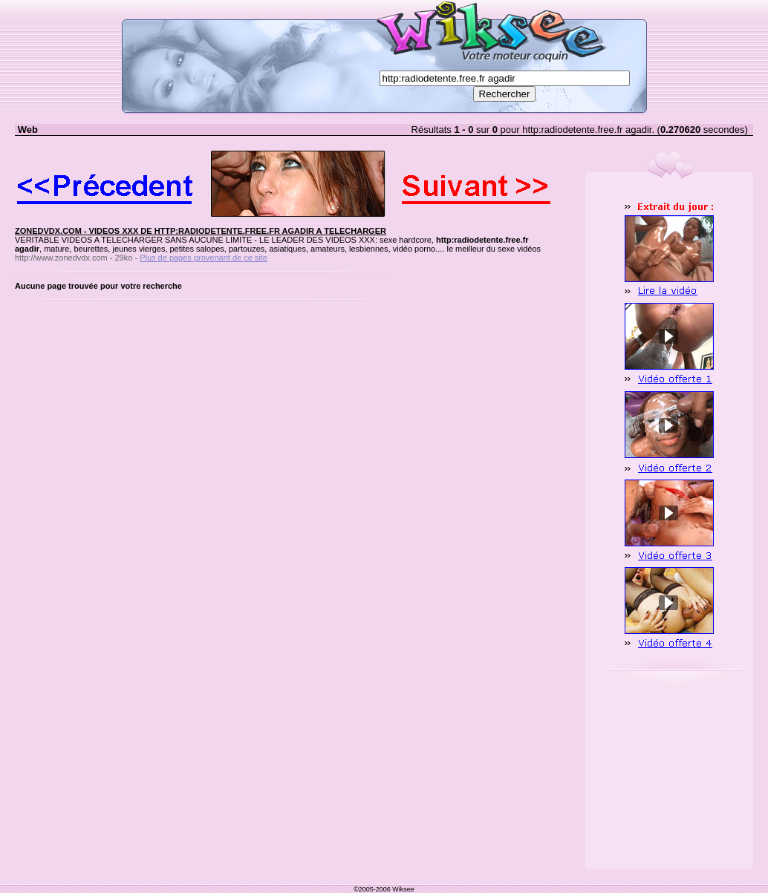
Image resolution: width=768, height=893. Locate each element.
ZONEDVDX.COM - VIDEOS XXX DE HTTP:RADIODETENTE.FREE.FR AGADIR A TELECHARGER (200, 230)
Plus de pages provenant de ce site (203, 257)
